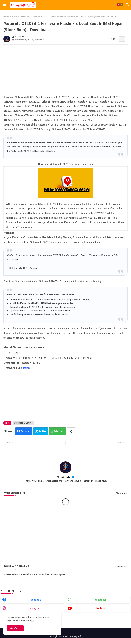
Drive (26, 367)
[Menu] (4, 4)
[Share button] (71, 431)
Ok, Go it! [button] (15, 628)
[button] (120, 4)
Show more (121, 493)
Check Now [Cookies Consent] (25, 620)
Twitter (42, 431)
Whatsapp (59, 431)
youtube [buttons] (100, 608)
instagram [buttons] (35, 608)
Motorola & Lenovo (21, 16)
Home (6, 16)
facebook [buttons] (35, 599)
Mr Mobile (64, 477)
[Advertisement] (65, 71)
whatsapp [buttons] (100, 599)
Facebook (26, 431)
